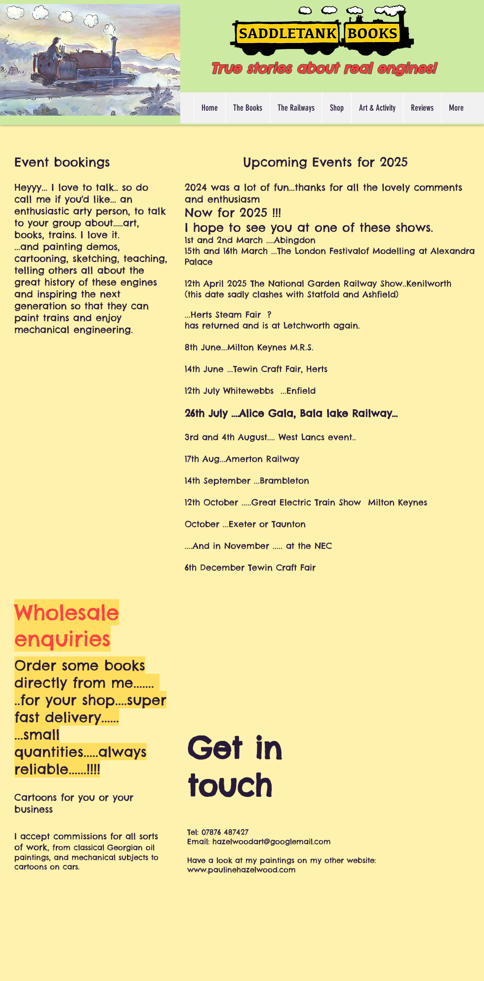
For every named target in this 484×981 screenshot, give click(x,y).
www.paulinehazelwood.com (241, 869)
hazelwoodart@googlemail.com (271, 841)
